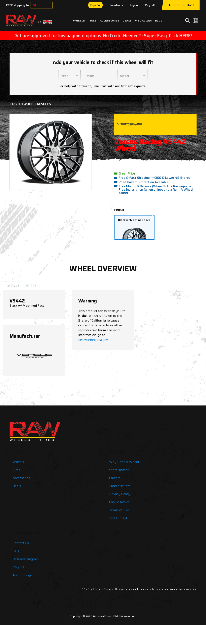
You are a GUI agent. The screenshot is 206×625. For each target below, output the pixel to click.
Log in (134, 5)
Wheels (79, 20)
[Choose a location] (35, 5)
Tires (92, 20)
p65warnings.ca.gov (93, 339)
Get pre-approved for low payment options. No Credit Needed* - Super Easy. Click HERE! (103, 36)
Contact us (21, 542)
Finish (119, 210)
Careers (115, 477)
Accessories (109, 20)
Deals (127, 20)
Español (95, 5)
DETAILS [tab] (13, 285)
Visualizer (143, 20)
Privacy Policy (119, 493)
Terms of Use (119, 510)
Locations (116, 5)
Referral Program (26, 559)
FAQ (16, 551)
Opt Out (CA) (118, 518)
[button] (19, 152)
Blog (159, 20)
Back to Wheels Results (30, 104)
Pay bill (150, 5)
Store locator (119, 469)
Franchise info (120, 485)
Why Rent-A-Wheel (124, 461)
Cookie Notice (119, 501)
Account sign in (24, 575)
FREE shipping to (17, 5)
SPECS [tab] (31, 285)
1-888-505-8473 (181, 5)
